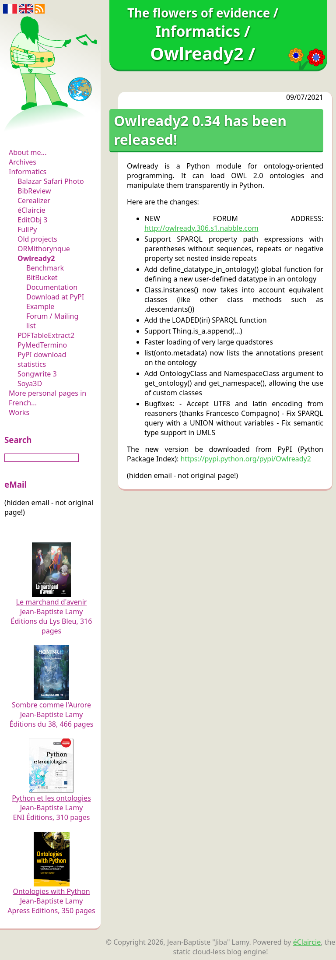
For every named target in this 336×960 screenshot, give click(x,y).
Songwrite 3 (37, 374)
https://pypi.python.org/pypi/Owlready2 (245, 459)
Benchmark (45, 268)
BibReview (34, 191)
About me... (27, 152)
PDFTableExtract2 (46, 335)
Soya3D (30, 383)
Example (40, 306)
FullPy (27, 229)
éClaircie (32, 210)
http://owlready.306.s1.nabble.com (201, 228)
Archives (22, 162)
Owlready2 (36, 258)
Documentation (51, 287)
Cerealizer (34, 200)
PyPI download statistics (42, 359)
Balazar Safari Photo (51, 181)
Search (18, 439)
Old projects (37, 239)
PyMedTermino (42, 345)
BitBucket (42, 277)
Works (19, 412)
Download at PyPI (55, 297)
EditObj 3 (32, 220)
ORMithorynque (44, 248)
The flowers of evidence (51, 129)
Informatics (27, 171)
